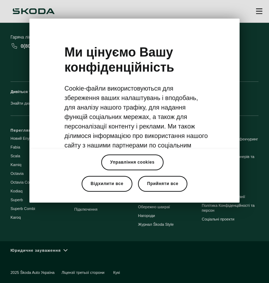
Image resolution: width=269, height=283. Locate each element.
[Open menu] (259, 11)
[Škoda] (34, 11)
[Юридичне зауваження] (134, 250)
